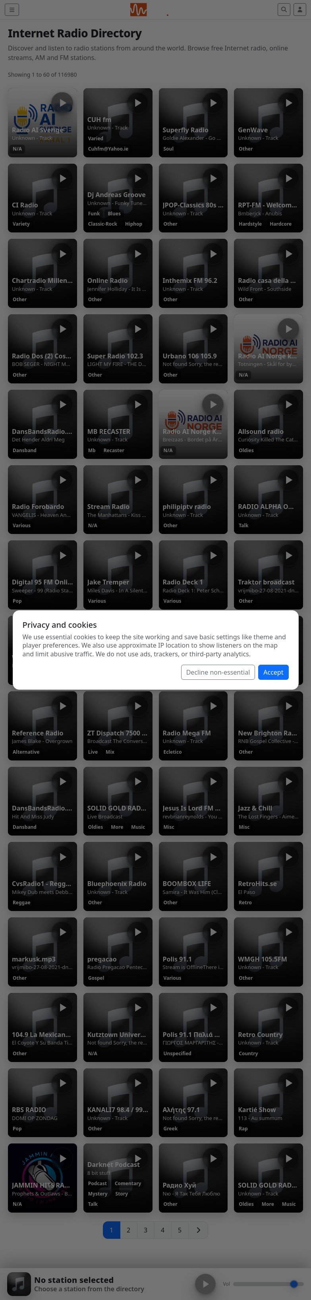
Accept (273, 672)
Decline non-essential (218, 672)
